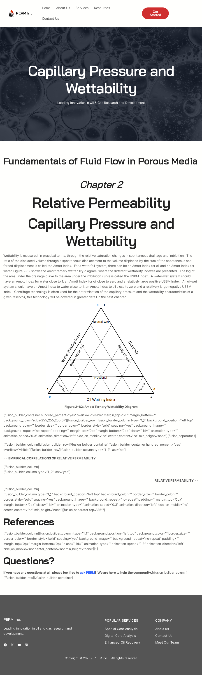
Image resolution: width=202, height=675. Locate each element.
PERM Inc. (24, 13)
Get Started (155, 13)
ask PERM (87, 572)
